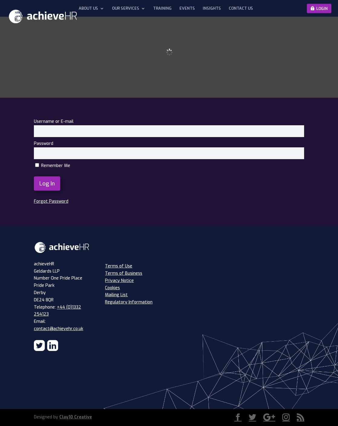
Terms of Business (123, 273)
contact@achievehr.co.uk (58, 329)
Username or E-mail (54, 121)
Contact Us (241, 8)
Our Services (125, 8)
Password (43, 143)
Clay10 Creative (75, 417)
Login (322, 8)
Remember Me (52, 166)
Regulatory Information (129, 302)
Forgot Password (51, 201)
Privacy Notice (119, 280)
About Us (88, 8)
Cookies (112, 288)
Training (162, 8)
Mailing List (116, 295)
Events (187, 8)
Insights (212, 8)
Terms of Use (118, 266)
